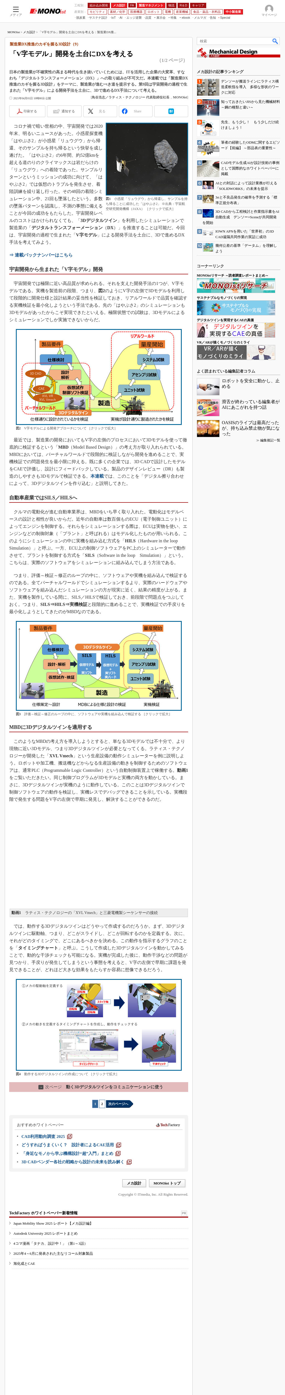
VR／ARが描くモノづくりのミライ (223, 342)
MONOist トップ (167, 1183)
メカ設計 (29, 32)
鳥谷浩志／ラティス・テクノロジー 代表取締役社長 (130, 97)
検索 (275, 41)
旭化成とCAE (24, 1263)
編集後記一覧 (270, 440)
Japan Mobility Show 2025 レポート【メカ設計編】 (53, 1223)
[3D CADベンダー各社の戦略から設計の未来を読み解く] (76, 1162)
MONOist (14, 32)
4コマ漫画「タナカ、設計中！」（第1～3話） (50, 1243)
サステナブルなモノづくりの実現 (222, 298)
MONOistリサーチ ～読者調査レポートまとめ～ (233, 275)
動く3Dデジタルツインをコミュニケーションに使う (100, 1087)
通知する (68, 111)
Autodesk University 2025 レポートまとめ (45, 1233)
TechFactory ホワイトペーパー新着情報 (43, 1213)
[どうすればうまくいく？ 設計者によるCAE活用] (71, 1145)
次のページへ (118, 1104)
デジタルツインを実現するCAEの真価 (225, 320)
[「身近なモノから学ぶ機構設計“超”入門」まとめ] (71, 1153)
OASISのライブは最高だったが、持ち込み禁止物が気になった (251, 428)
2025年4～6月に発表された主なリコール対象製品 (53, 1253)
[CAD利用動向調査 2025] (46, 1136)
